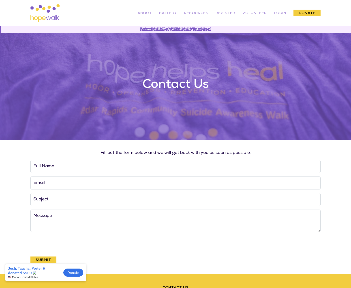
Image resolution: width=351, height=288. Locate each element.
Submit (43, 260)
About (144, 13)
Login (280, 13)
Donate (307, 13)
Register (225, 13)
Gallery (168, 13)
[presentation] (64, 244)
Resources (196, 13)
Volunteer (254, 13)
